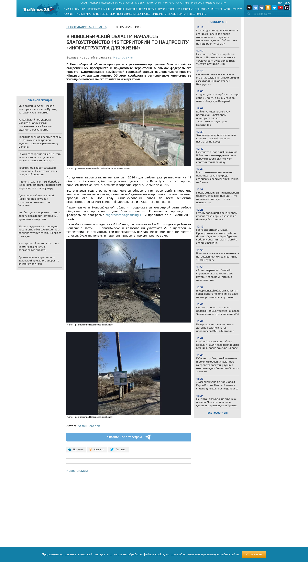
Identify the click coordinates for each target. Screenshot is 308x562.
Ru (280, 2)
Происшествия (147, 9)
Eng (287, 2)
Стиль (105, 14)
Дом (112, 14)
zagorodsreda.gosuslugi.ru (124, 215)
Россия (84, 3)
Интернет (216, 9)
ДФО (200, 3)
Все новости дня (217, 412)
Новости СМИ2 (77, 470)
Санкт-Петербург (135, 3)
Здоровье (188, 9)
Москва (94, 3)
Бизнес (107, 9)
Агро (88, 14)
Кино (96, 14)
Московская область (112, 3)
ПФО (164, 3)
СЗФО (150, 3)
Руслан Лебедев (88, 426)
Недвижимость (126, 14)
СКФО (179, 3)
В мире (67, 9)
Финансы (118, 9)
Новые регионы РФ (215, 3)
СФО (193, 3)
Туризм (79, 14)
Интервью (170, 14)
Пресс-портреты (197, 14)
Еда (178, 9)
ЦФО (157, 3)
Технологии (202, 9)
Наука (161, 9)
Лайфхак (157, 14)
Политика (79, 9)
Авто (227, 9)
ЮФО (171, 3)
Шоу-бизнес (143, 14)
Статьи (182, 14)
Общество (131, 9)
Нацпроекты (123, 57)
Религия (68, 14)
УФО (186, 3)
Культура (237, 9)
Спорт (171, 9)
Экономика (93, 9)
